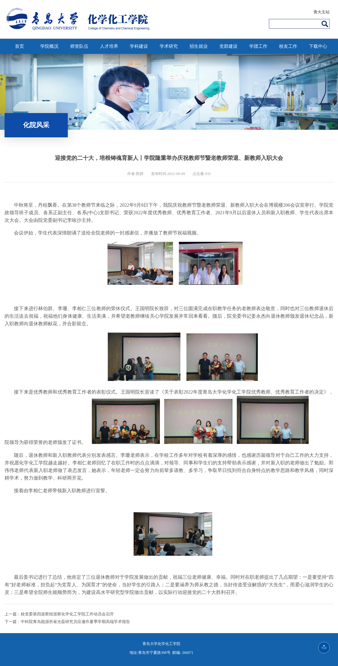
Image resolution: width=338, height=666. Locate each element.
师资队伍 (79, 46)
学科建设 (139, 46)
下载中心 (318, 46)
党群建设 (228, 46)
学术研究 (169, 46)
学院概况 (49, 46)
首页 (19, 46)
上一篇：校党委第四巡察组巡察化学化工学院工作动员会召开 (59, 614)
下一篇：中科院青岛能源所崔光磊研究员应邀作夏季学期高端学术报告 (67, 621)
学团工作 (258, 46)
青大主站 (321, 12)
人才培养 (109, 46)
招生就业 (198, 46)
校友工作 (288, 46)
